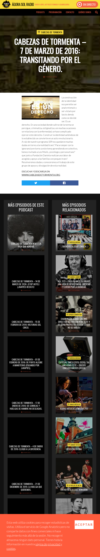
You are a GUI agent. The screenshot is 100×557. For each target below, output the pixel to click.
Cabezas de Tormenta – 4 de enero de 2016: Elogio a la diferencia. (26, 447)
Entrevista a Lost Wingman (74, 489)
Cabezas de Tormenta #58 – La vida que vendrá (26, 245)
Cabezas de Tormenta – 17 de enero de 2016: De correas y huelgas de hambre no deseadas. (26, 405)
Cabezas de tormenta (51, 32)
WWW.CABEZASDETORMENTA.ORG (41, 174)
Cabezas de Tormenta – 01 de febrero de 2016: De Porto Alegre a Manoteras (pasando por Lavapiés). (25, 364)
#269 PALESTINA (74, 449)
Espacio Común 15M (74, 314)
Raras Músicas (74, 404)
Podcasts (40, 12)
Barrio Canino (74, 277)
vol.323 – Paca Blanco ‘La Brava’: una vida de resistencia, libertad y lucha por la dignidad (74, 284)
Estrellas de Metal (74, 485)
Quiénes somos (84, 12)
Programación (55, 12)
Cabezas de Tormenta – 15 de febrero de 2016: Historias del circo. (26, 324)
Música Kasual (74, 242)
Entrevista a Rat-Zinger (74, 246)
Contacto (70, 12)
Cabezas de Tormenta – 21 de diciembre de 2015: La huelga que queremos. (26, 486)
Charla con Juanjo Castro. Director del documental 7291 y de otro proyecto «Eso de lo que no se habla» (74, 323)
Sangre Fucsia (74, 445)
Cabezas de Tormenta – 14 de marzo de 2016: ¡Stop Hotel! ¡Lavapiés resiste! (26, 284)
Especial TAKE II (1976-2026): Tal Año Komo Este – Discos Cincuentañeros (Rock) (74, 365)
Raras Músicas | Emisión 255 (74, 408)
